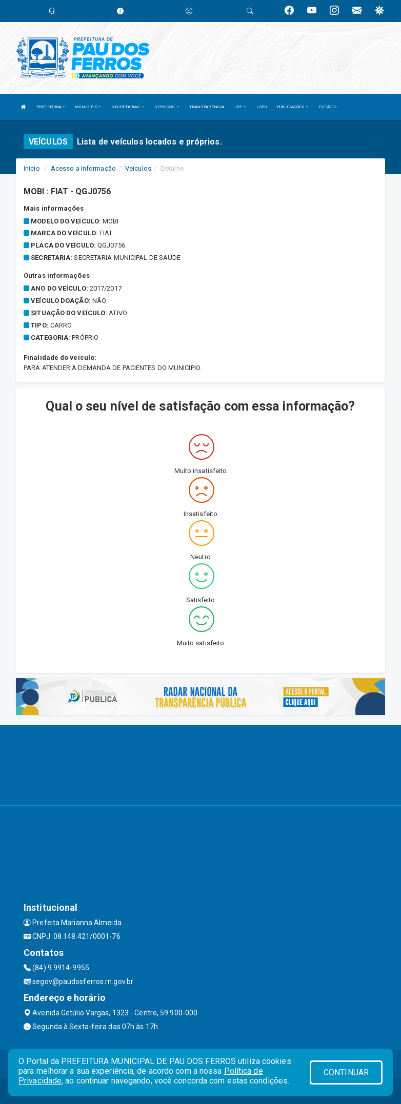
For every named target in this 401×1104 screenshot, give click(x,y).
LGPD (261, 107)
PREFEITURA (50, 107)
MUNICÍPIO (88, 107)
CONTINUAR (346, 1072)
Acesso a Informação (83, 168)
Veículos (138, 168)
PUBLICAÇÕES (292, 107)
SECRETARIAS (127, 107)
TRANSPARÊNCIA (206, 107)
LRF (240, 107)
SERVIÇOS (166, 107)
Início (32, 168)
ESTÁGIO (327, 107)
